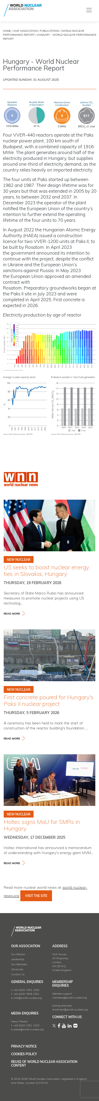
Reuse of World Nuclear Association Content (44, 1064)
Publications (49, 31)
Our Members (19, 964)
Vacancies (17, 969)
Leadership (17, 959)
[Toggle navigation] (89, 10)
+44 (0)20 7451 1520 (26, 990)
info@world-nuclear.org (28, 998)
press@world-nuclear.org (29, 1029)
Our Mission (18, 954)
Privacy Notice (24, 1046)
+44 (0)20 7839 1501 (26, 994)
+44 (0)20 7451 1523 (26, 1025)
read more (12, 613)
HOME (7, 31)
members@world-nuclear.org (69, 997)
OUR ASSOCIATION (25, 31)
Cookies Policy (24, 1054)
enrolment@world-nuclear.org (70, 1009)
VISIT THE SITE (36, 896)
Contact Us (18, 974)
